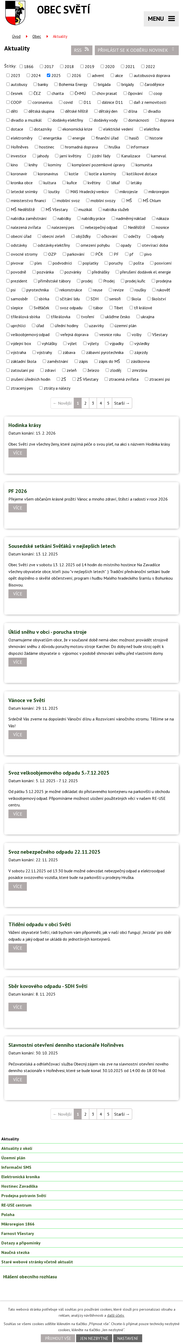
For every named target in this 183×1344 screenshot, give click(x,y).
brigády (127, 84)
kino (14, 164)
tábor (98, 307)
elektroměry (21, 138)
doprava (167, 120)
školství (159, 298)
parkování (76, 254)
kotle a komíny (102, 173)
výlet (72, 343)
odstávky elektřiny (54, 245)
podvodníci (62, 263)
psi (13, 289)
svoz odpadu (71, 307)
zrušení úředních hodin (30, 379)
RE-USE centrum (16, 1205)
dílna (132, 111)
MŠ (129, 200)
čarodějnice (154, 84)
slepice (17, 307)
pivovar (17, 263)
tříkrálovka (60, 316)
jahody (43, 155)
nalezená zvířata (26, 227)
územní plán (125, 325)
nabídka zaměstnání (29, 218)
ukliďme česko (117, 316)
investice (18, 155)
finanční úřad (107, 138)
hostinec (46, 147)
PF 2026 (17, 491)
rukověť (163, 289)
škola (136, 298)
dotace (17, 129)
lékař (115, 182)
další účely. (116, 1315)
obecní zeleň (53, 236)
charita (58, 93)
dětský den (108, 111)
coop (158, 93)
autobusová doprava (152, 75)
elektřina (152, 129)
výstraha (18, 352)
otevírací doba (155, 245)
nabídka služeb (116, 209)
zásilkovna (140, 361)
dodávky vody (105, 120)
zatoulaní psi (22, 370)
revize (118, 289)
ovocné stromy (24, 254)
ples (38, 263)
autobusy (19, 84)
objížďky (83, 236)
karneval (158, 155)
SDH (94, 298)
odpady (157, 236)
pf (131, 254)
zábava (69, 352)
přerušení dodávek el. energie (145, 272)
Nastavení (127, 1338)
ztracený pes (22, 388)
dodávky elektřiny (67, 120)
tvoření (87, 316)
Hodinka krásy (24, 425)
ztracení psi (159, 379)
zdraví (50, 370)
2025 (56, 75)
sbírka (44, 298)
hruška (114, 147)
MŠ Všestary (57, 209)
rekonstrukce (71, 289)
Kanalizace (130, 155)
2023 (15, 75)
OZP (52, 254)
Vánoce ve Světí (26, 700)
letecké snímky (24, 191)
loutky (54, 191)
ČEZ (37, 93)
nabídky (64, 218)
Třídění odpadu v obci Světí (39, 924)
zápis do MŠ (109, 361)
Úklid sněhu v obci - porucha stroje (47, 632)
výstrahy (44, 352)
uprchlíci (18, 325)
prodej (86, 281)
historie (156, 138)
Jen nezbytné (94, 1338)
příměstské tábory (54, 281)
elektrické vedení (118, 129)
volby (136, 334)
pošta (138, 263)
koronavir (19, 173)
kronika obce (22, 182)
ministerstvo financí (28, 200)
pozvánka (45, 272)
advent (98, 75)
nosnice (162, 227)
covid (68, 102)
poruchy (116, 263)
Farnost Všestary (17, 1233)
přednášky (100, 272)
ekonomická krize (77, 129)
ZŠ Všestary (87, 379)
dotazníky (43, 129)
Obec (36, 36)
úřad (40, 325)
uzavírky (96, 325)
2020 (110, 66)
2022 (150, 66)
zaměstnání (57, 361)
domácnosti (138, 120)
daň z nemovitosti (150, 102)
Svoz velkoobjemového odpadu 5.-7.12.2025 (58, 772)
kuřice (72, 182)
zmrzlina (139, 370)
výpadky (116, 343)
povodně (18, 272)
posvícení (163, 263)
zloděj (115, 370)
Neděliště (136, 227)
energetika (52, 138)
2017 (49, 66)
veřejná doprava (74, 334)
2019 (89, 66)
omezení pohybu (95, 245)
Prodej (109, 281)
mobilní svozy (103, 200)
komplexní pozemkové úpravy (98, 164)
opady (126, 245)
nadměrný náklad (131, 218)
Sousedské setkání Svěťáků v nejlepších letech (62, 546)
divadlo (154, 111)
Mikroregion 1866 (17, 1224)
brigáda (104, 84)
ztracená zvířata (124, 379)
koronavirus (48, 173)
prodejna (163, 281)
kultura (49, 182)
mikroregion (159, 191)
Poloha (7, 1214)
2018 (69, 66)
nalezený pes (63, 227)
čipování (135, 93)
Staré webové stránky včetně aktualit (37, 1261)
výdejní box (21, 343)
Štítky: (10, 66)
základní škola (23, 361)
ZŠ (63, 379)
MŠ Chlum (152, 200)
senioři (115, 298)
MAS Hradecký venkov (89, 191)
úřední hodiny (66, 325)
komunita (144, 164)
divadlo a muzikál (26, 120)
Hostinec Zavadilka (19, 1186)
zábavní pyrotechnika (104, 352)
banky (43, 84)
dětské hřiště (76, 111)
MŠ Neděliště (23, 209)
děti (14, 111)
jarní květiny (70, 155)
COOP (16, 102)
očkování (109, 236)
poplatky (90, 263)
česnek (17, 93)
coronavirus (42, 102)
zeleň (72, 370)
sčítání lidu (70, 298)
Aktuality (10, 1138)
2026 (76, 75)
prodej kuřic (135, 281)
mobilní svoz (68, 200)
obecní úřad (21, 236)
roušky (140, 289)
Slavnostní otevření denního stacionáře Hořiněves (66, 1045)
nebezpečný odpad (101, 227)
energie (78, 138)
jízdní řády (101, 155)
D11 (87, 102)
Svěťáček (41, 307)
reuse (97, 289)
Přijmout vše (58, 1338)
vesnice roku (110, 334)
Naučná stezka (15, 1252)
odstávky (19, 245)
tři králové (143, 307)
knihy (33, 164)
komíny (54, 164)
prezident (19, 281)
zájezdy (141, 352)
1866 (28, 66)
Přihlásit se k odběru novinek (137, 50)
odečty (134, 236)
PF (116, 254)
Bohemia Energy (73, 84)
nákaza (162, 218)
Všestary (159, 334)
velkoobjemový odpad (30, 334)
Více (17, 453)
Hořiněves (19, 147)
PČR (99, 254)
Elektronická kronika (20, 1176)
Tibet (118, 307)
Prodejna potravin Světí (23, 1195)
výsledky (141, 343)
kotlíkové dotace (142, 173)
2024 (36, 75)
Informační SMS (16, 1167)
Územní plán (13, 1157)
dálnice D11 (112, 102)
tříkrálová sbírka (25, 316)
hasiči (134, 138)
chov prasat (107, 93)
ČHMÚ (80, 93)
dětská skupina (41, 111)
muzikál (85, 209)
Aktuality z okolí (16, 1148)
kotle (73, 173)
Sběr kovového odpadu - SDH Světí (47, 986)
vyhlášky (49, 343)
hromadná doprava (81, 147)
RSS (82, 50)
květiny (94, 182)
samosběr (19, 298)
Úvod (16, 36)
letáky (136, 182)
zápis (83, 361)
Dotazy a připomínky (21, 1242)
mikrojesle (129, 191)
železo (93, 370)
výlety (93, 343)
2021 (130, 66)
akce (119, 75)
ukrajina (147, 316)
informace (140, 147)
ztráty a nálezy (57, 388)
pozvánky (73, 272)
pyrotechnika (37, 289)
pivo (148, 254)
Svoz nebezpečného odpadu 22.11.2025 (54, 851)
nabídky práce (93, 218)
